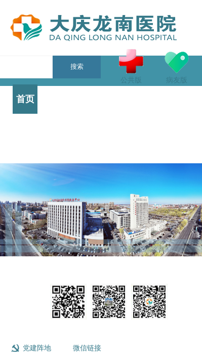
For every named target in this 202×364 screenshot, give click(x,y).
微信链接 (87, 348)
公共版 (131, 66)
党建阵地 (37, 348)
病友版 (177, 66)
